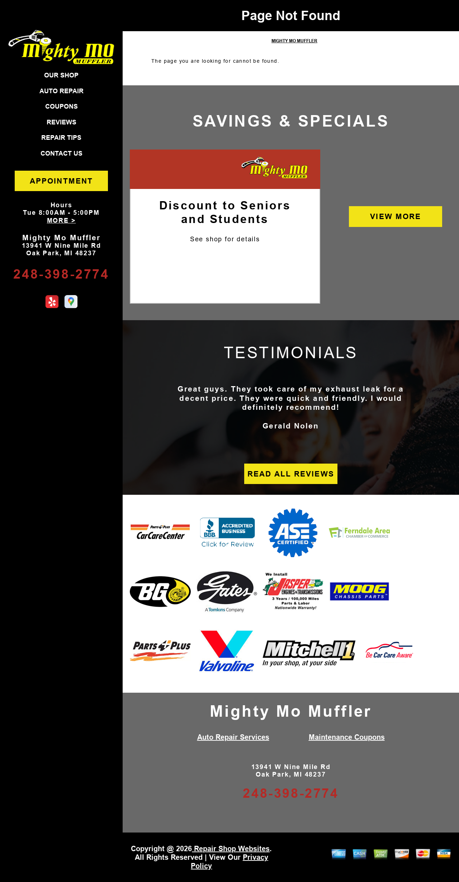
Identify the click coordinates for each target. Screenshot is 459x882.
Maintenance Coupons (347, 737)
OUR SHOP (61, 75)
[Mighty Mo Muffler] (274, 168)
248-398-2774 (61, 274)
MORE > (61, 220)
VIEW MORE (395, 216)
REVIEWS (61, 122)
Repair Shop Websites (231, 849)
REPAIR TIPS (61, 137)
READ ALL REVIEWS (290, 474)
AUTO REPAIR (61, 91)
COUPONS (61, 106)
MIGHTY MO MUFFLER (294, 40)
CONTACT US (61, 153)
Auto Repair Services (233, 737)
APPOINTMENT (61, 181)
